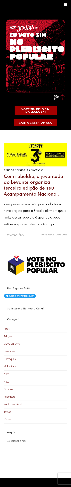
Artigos (9, 170)
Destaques (23, 170)
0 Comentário (15, 235)
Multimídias (10, 366)
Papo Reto (10, 397)
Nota (6, 374)
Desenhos (9, 351)
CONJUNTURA (12, 344)
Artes (6, 329)
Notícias (38, 170)
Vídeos (8, 419)
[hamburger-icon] (65, 5)
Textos (7, 412)
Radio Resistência (13, 404)
